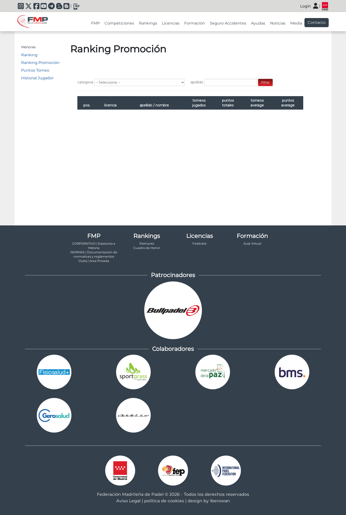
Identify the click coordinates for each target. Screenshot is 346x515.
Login (305, 6)
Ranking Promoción (40, 62)
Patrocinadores (173, 275)
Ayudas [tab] (258, 23)
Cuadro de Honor (146, 248)
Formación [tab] (194, 23)
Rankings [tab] (148, 23)
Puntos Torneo (35, 70)
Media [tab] (296, 23)
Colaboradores (173, 348)
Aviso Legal (128, 500)
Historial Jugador (37, 78)
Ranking (29, 55)
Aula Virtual (252, 243)
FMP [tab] (95, 23)
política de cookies (164, 500)
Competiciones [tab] (119, 23)
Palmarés (146, 243)
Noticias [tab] (277, 23)
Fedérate (199, 243)
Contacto (317, 22)
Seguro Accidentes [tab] (228, 23)
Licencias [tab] (170, 23)
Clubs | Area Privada (93, 261)
